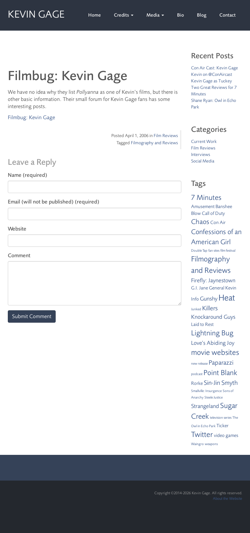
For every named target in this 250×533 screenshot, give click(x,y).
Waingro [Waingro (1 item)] (197, 444)
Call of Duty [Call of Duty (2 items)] (213, 213)
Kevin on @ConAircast (211, 74)
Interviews (200, 154)
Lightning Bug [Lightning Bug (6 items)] (212, 333)
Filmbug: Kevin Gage (31, 117)
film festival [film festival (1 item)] (227, 250)
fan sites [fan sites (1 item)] (213, 250)
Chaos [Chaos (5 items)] (200, 222)
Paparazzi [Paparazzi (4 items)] (221, 362)
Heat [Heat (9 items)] (226, 297)
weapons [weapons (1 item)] (211, 444)
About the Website (227, 498)
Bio (180, 15)
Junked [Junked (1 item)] (196, 309)
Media (155, 15)
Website (17, 229)
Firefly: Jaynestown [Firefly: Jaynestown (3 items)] (213, 280)
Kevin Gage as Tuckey (211, 80)
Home (94, 15)
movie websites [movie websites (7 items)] (215, 352)
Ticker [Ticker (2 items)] (222, 425)
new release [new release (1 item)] (199, 363)
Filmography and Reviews (154, 142)
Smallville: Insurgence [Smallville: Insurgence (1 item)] (206, 391)
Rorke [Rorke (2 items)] (197, 383)
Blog (201, 15)
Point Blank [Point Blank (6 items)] (220, 373)
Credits (123, 15)
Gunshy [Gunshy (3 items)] (208, 298)
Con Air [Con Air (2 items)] (218, 222)
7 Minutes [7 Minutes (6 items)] (206, 197)
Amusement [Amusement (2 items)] (203, 206)
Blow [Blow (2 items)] (196, 213)
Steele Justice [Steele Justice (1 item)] (213, 397)
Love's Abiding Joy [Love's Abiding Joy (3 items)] (212, 343)
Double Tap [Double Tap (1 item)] (199, 250)
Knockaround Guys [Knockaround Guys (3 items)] (213, 317)
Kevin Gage (36, 13)
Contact (227, 15)
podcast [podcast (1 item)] (196, 374)
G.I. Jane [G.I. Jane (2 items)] (199, 288)
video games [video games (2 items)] (226, 435)
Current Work (204, 141)
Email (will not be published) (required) (53, 202)
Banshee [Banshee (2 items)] (223, 206)
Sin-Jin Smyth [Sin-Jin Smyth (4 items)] (221, 382)
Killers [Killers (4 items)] (210, 308)
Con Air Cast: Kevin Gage (214, 67)
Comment (19, 255)
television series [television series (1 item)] (220, 417)
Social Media (202, 161)
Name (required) (27, 175)
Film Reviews (166, 135)
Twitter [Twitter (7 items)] (202, 434)
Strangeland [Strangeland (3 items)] (205, 406)
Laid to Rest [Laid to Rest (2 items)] (202, 324)
